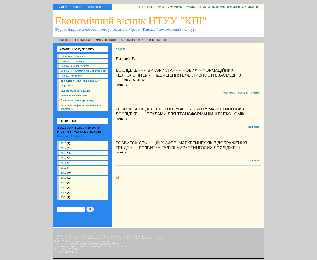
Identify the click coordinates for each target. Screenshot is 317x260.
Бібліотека (175, 6)
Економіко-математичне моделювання (83, 70)
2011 (63, 162)
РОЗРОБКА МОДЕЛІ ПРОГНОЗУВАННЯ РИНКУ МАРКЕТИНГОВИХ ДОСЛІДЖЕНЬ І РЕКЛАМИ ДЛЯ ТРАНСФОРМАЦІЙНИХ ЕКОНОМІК (180, 111)
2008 (63, 177)
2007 (63, 182)
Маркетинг (67, 85)
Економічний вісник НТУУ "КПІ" (131, 20)
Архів (150, 39)
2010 (63, 167)
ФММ (160, 6)
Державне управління (73, 55)
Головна (64, 39)
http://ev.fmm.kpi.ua (69, 135)
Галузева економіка (72, 61)
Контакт (162, 39)
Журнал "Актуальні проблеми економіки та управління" (222, 6)
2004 (63, 197)
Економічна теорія (71, 75)
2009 (63, 172)
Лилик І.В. (121, 84)
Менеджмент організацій (75, 90)
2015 (63, 143)
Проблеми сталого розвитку (77, 100)
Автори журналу (132, 39)
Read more (228, 92)
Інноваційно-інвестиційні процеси (80, 80)
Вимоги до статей (106, 39)
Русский (77, 6)
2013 (63, 153)
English (63, 6)
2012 (63, 158)
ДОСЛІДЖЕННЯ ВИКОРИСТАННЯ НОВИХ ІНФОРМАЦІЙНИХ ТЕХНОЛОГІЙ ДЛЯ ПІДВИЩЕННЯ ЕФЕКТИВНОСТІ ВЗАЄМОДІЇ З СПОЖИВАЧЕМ (178, 75)
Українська (94, 6)
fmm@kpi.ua (71, 252)
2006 (63, 187)
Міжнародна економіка (74, 95)
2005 (63, 192)
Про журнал (82, 39)
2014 (63, 148)
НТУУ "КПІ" (145, 6)
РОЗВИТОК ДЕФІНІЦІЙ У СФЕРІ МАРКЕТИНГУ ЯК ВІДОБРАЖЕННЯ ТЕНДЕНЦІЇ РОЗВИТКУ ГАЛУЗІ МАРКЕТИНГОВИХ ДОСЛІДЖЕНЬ (181, 145)
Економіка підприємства (75, 65)
